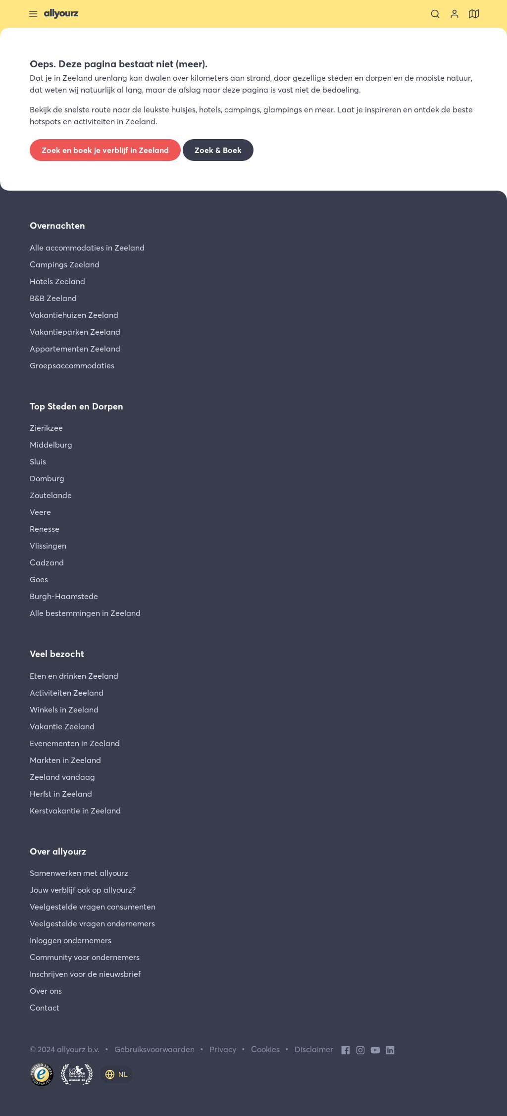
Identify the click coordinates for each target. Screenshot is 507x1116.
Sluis (38, 461)
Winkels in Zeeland (64, 709)
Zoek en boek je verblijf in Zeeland (105, 150)
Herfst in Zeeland (61, 794)
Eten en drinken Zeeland (74, 676)
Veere (40, 512)
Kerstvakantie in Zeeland (75, 810)
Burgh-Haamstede (64, 596)
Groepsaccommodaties (72, 365)
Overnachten (57, 225)
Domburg (47, 478)
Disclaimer (314, 1049)
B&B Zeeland (53, 298)
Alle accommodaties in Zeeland (87, 248)
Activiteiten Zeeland (66, 693)
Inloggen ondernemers (70, 940)
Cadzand (47, 562)
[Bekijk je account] (454, 13)
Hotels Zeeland (57, 281)
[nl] (116, 1074)
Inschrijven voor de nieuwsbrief (85, 974)
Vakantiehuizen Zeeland (74, 315)
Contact (44, 1008)
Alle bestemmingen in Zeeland (85, 613)
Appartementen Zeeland (75, 349)
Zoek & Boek (218, 150)
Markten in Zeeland (65, 760)
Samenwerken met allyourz (79, 873)
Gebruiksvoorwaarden (154, 1049)
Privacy (222, 1049)
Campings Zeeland (65, 264)
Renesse (44, 529)
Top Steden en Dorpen (76, 406)
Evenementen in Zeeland (75, 743)
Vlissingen (48, 546)
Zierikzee (46, 428)
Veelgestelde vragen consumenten (92, 907)
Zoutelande (51, 495)
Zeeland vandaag (62, 777)
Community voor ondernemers (85, 957)
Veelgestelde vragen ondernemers (92, 923)
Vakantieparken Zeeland (75, 332)
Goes (39, 579)
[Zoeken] (435, 13)
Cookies (265, 1049)
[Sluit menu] (33, 13)
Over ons (46, 991)
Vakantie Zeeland (62, 726)
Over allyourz (58, 851)
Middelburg (51, 445)
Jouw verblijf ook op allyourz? (83, 890)
